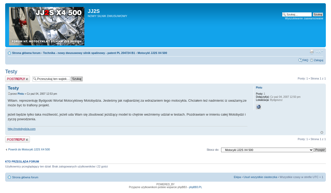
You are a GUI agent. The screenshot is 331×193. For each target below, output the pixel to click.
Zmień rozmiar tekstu (319, 52)
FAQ (305, 60)
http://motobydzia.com (22, 128)
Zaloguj (318, 60)
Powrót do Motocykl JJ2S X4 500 (29, 149)
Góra (321, 132)
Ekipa (237, 177)
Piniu (21, 93)
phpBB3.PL (195, 187)
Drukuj (311, 52)
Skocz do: (213, 149)
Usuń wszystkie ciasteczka (260, 177)
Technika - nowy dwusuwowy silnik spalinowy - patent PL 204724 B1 (89, 52)
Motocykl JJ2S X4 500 (152, 52)
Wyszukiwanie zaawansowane (304, 18)
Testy (11, 71)
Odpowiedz (17, 79)
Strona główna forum (26, 52)
